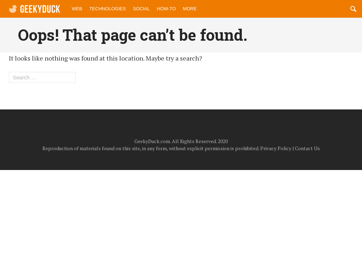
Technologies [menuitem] (107, 8)
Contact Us (307, 148)
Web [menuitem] (77, 8)
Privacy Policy (275, 148)
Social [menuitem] (141, 8)
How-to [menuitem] (166, 8)
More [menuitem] (190, 8)
